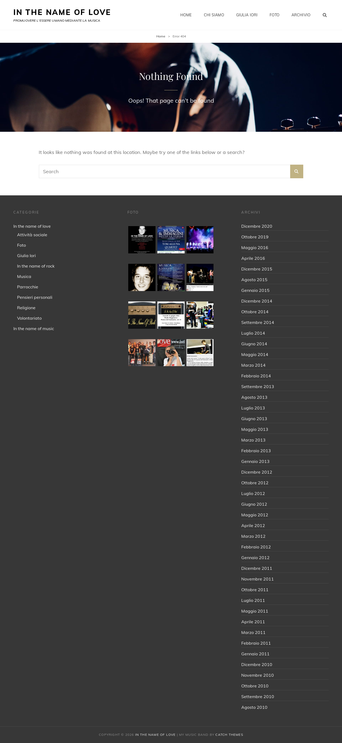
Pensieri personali (34, 297)
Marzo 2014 (253, 365)
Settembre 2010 (257, 696)
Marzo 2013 (253, 440)
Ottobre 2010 (255, 685)
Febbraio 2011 (256, 643)
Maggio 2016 (254, 247)
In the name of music (33, 328)
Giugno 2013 (254, 418)
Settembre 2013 (257, 386)
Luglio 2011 (253, 600)
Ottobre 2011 (255, 589)
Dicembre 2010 (256, 664)
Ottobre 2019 (255, 236)
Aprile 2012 (253, 525)
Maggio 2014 (254, 354)
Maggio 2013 (254, 429)
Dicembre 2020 (256, 226)
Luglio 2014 (253, 333)
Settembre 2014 (257, 322)
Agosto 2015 (254, 279)
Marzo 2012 (253, 536)
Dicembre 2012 (256, 472)
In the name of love (32, 226)
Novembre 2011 (257, 579)
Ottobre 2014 (255, 311)
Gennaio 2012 (255, 557)
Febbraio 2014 (256, 375)
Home (186, 15)
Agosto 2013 (254, 397)
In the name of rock (36, 266)
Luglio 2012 (253, 493)
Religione (26, 307)
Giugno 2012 (254, 504)
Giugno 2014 (254, 343)
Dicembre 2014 (256, 301)
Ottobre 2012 (255, 482)
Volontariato (29, 318)
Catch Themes (229, 735)
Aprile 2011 (253, 621)
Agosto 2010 (254, 707)
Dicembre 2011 (256, 568)
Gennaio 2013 (255, 461)
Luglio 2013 (253, 408)
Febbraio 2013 (256, 450)
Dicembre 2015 (256, 269)
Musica (24, 276)
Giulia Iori (247, 15)
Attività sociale (32, 234)
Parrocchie (27, 286)
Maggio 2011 (254, 611)
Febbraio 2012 (256, 546)
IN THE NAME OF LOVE (62, 12)
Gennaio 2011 (255, 653)
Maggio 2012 (254, 514)
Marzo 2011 (253, 632)
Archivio (301, 15)
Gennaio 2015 (255, 290)
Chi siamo (214, 15)
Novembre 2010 (257, 675)
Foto (274, 15)
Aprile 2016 (253, 258)
